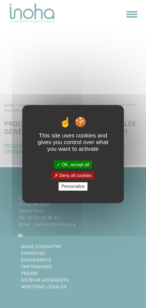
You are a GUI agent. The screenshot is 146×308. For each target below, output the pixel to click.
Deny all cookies (73, 175)
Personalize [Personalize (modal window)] (73, 186)
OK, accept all (73, 164)
